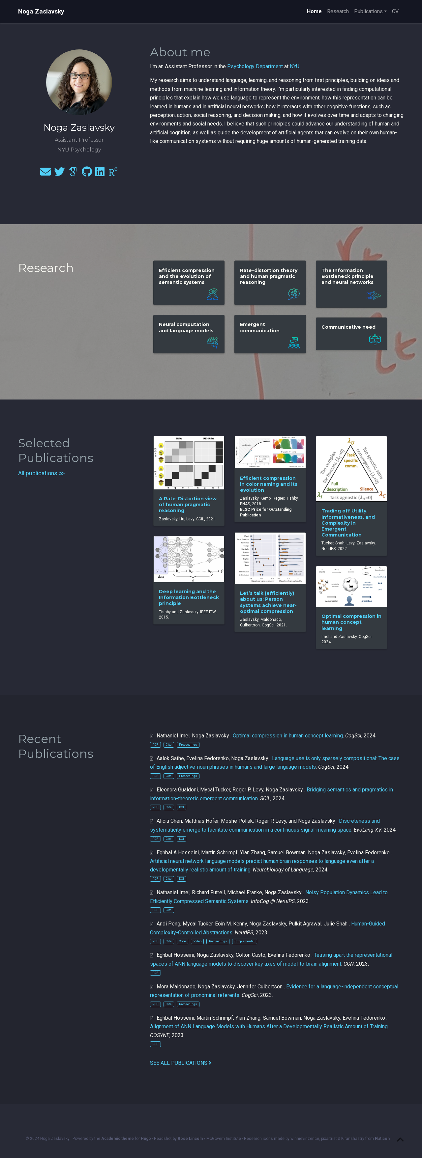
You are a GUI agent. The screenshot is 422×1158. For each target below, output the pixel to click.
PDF (155, 744)
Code (182, 941)
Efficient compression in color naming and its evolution (268, 484)
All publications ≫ (41, 473)
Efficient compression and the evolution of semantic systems (187, 276)
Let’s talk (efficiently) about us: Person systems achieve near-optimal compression (268, 602)
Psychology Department (255, 66)
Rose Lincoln (190, 1138)
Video (197, 941)
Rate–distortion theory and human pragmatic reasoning (268, 276)
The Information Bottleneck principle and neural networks (347, 276)
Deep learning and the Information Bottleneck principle (189, 597)
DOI (181, 807)
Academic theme (117, 1138)
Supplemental (244, 941)
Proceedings (188, 744)
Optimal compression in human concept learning (351, 622)
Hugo (146, 1138)
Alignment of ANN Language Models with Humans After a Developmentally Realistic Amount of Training (269, 1026)
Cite (168, 744)
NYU (294, 66)
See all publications (180, 1063)
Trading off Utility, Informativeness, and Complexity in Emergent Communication (348, 523)
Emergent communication (260, 327)
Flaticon (382, 1138)
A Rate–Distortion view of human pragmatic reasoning (188, 504)
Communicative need (348, 327)
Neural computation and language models (186, 327)
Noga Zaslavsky (41, 11)
